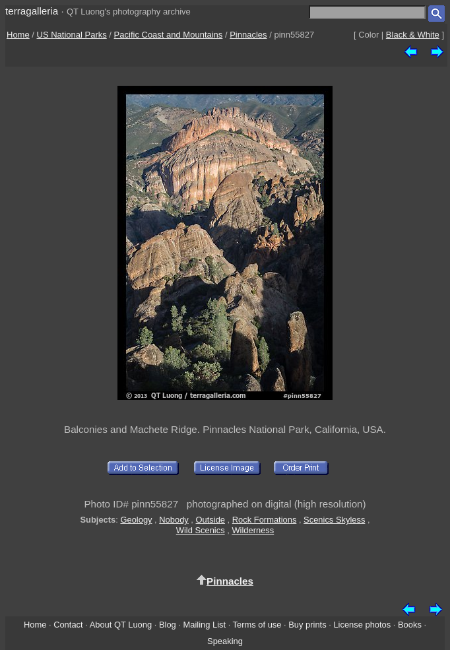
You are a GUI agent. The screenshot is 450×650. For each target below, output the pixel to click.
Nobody (174, 520)
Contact (67, 625)
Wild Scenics (200, 530)
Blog (167, 625)
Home (18, 35)
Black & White (412, 35)
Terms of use (257, 625)
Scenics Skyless (334, 520)
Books (410, 625)
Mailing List (204, 625)
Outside (210, 520)
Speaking (225, 641)
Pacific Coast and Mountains (168, 35)
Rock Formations (264, 520)
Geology (136, 520)
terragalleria (31, 10)
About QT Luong (121, 625)
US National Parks (72, 35)
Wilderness (253, 530)
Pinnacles (248, 35)
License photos (362, 625)
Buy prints (307, 625)
